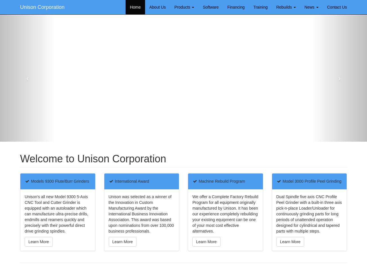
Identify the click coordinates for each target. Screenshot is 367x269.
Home (135, 7)
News (311, 7)
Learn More (38, 241)
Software (210, 7)
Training (260, 7)
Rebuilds (286, 7)
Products (184, 7)
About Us (157, 7)
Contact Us (337, 7)
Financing (236, 7)
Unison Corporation (42, 7)
